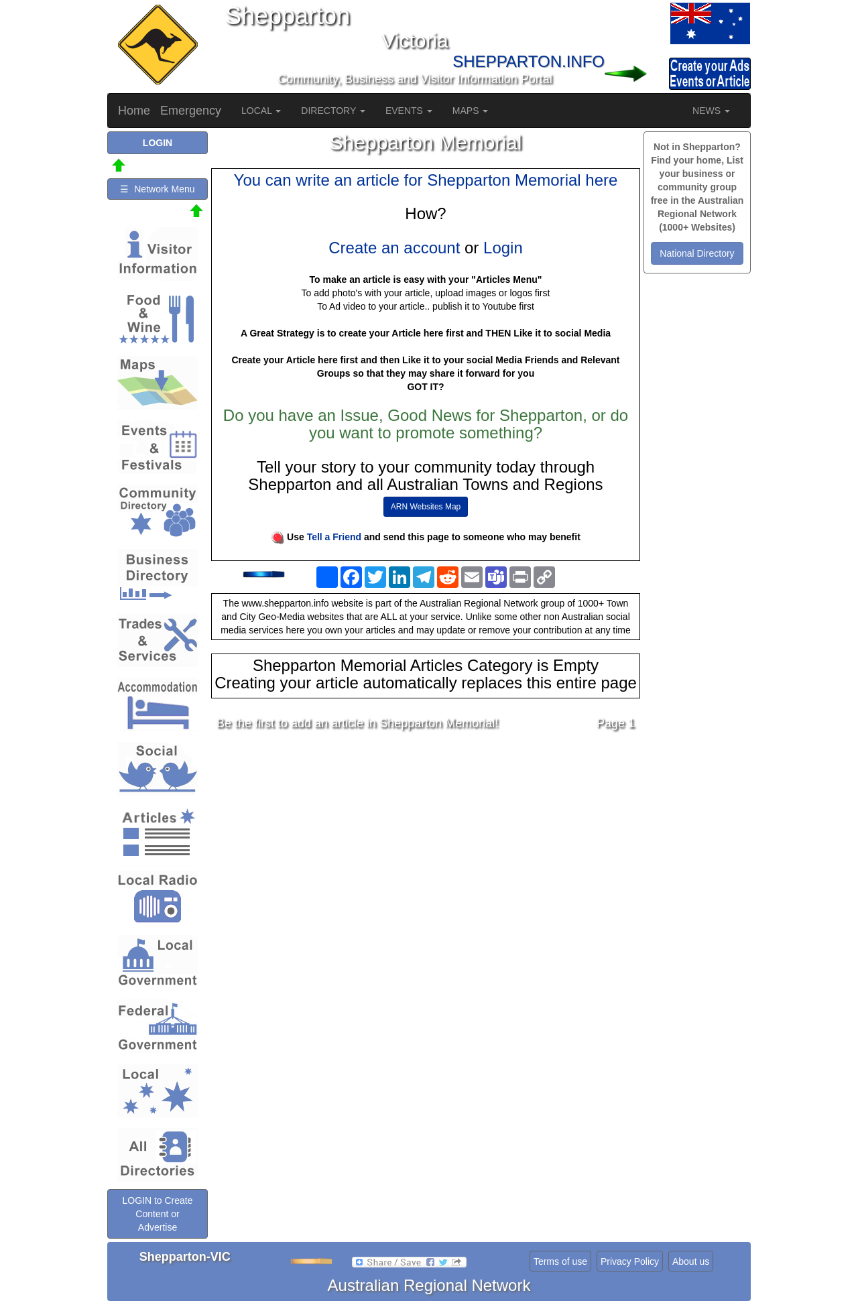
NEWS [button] (711, 110)
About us (690, 1261)
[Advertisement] (425, 846)
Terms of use (560, 1261)
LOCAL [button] (261, 110)
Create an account (394, 248)
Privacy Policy (630, 1261)
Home (134, 110)
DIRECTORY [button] (333, 110)
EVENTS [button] (408, 110)
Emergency (190, 110)
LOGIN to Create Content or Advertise (157, 1214)
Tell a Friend (334, 537)
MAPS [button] (470, 110)
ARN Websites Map (426, 506)
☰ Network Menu (157, 189)
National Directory (697, 253)
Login (503, 248)
